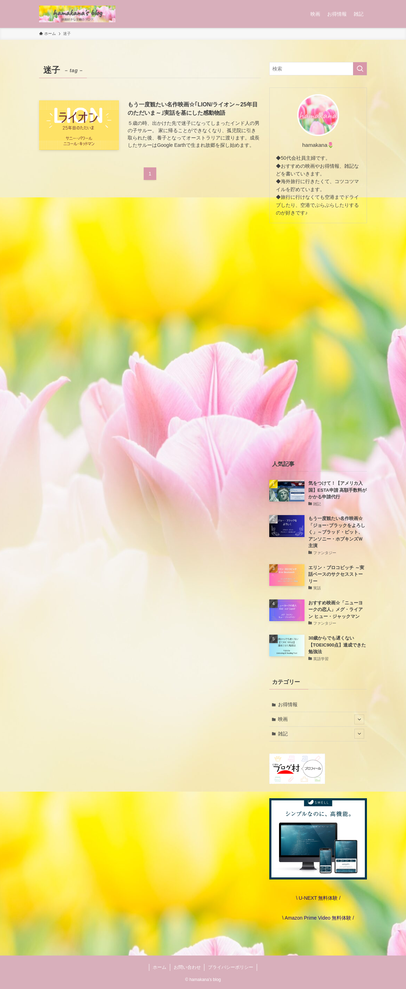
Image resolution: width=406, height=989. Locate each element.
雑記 (321, 734)
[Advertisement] (318, 340)
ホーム (159, 967)
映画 (321, 719)
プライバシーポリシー (230, 967)
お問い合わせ (187, 967)
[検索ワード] (318, 68)
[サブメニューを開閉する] (359, 719)
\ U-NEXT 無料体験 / (318, 898)
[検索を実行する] (360, 68)
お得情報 (288, 704)
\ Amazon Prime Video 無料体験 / (318, 918)
